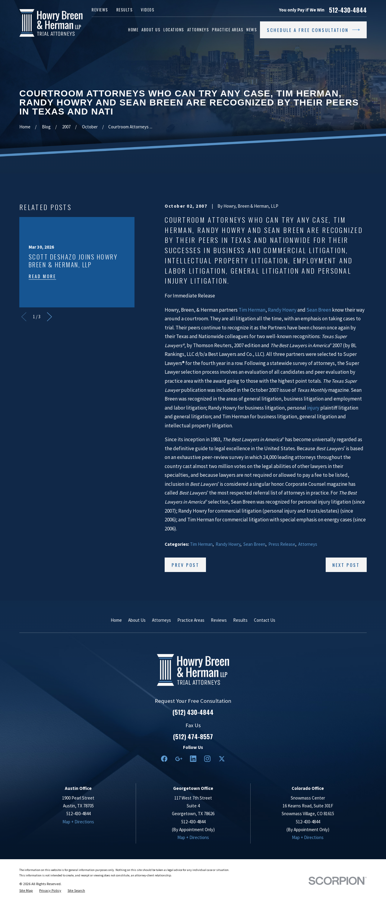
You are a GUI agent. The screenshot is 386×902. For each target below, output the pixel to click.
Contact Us (264, 620)
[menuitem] (26, 890)
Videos (147, 10)
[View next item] (49, 316)
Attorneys (307, 544)
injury (313, 407)
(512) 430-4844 (193, 712)
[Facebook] (164, 759)
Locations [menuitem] (173, 30)
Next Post (346, 564)
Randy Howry (282, 309)
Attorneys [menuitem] (198, 30)
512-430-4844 (348, 10)
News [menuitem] (251, 30)
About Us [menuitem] (150, 30)
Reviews (100, 10)
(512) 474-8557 (193, 737)
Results (124, 10)
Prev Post (185, 564)
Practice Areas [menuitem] (227, 30)
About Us (137, 620)
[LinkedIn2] (193, 759)
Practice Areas (190, 620)
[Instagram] (207, 759)
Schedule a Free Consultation (313, 30)
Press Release (281, 544)
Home (116, 620)
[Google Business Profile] (179, 759)
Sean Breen (318, 309)
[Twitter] (222, 759)
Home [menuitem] (133, 30)
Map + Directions (78, 822)
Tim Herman (252, 309)
